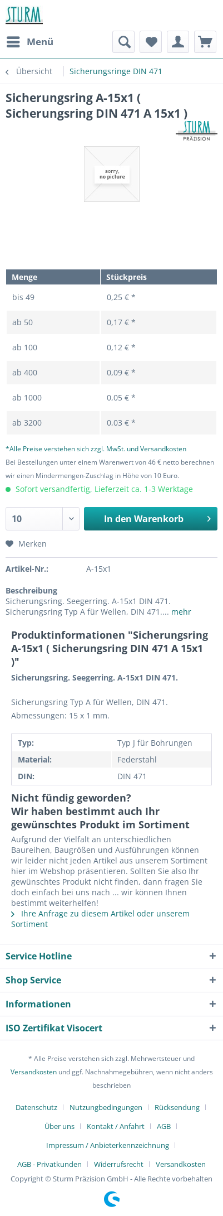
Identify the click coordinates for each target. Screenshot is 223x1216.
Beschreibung (31, 590)
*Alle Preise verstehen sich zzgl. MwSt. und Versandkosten (96, 448)
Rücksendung (177, 1107)
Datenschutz (36, 1107)
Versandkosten (34, 1072)
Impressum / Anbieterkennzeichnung (107, 1145)
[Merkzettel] (151, 42)
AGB (164, 1126)
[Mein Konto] (178, 42)
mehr (180, 611)
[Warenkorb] (205, 42)
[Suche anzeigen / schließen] (123, 42)
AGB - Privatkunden (49, 1164)
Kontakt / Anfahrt (116, 1126)
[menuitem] (29, 42)
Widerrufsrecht (118, 1164)
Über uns (59, 1126)
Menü (30, 40)
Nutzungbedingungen (106, 1107)
